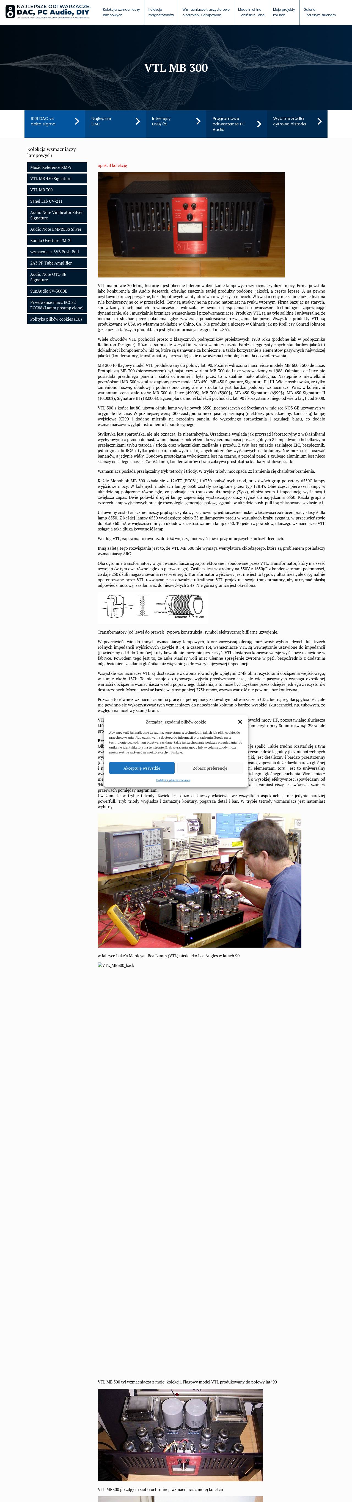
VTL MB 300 (41, 189)
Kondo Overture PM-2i (51, 240)
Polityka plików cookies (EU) (56, 319)
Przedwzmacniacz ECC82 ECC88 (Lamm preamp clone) (57, 304)
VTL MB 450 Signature (50, 178)
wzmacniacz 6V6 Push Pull (54, 251)
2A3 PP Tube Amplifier (51, 263)
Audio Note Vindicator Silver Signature (56, 215)
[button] (240, 722)
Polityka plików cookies (173, 780)
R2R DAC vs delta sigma (43, 121)
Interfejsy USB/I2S (161, 121)
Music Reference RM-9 (51, 167)
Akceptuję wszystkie (141, 768)
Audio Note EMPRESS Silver (55, 229)
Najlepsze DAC (101, 121)
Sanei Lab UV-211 (46, 201)
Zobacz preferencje (210, 768)
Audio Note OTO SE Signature (48, 276)
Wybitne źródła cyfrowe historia (289, 121)
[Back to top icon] (318, 1489)
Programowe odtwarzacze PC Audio (229, 124)
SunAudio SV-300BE (48, 291)
